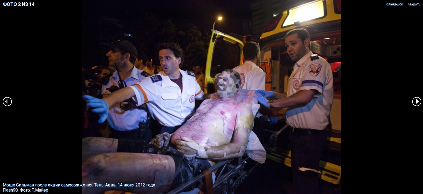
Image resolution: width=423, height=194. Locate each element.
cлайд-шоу (394, 4)
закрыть (414, 4)
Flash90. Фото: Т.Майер (25, 190)
